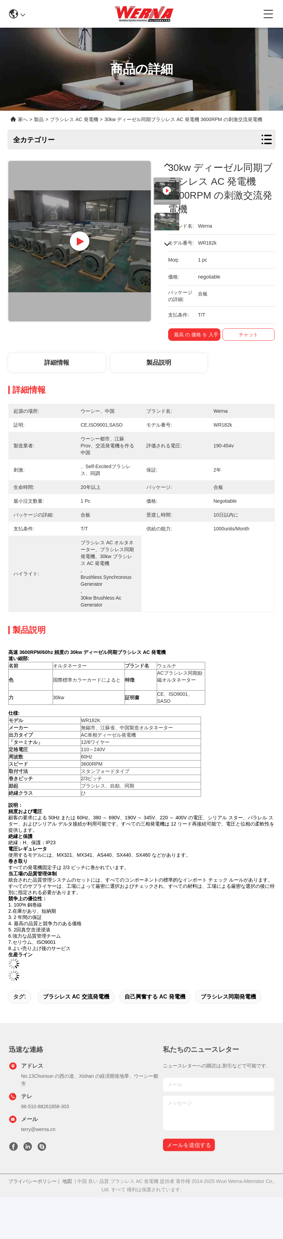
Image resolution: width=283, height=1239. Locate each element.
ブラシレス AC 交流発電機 (76, 997)
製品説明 (158, 362)
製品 (39, 119)
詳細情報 (56, 362)
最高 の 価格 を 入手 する (204, 334)
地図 (67, 1181)
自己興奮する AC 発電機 (155, 997)
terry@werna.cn (38, 1129)
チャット (251, 334)
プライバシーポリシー (32, 1181)
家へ (23, 119)
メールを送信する (189, 1145)
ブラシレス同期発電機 (228, 997)
